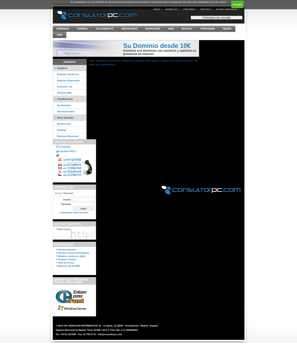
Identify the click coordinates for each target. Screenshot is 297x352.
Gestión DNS (64, 92)
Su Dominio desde (157, 45)
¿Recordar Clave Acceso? (74, 212)
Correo (82, 28)
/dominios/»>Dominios (108, 60)
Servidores (129, 28)
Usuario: (67, 199)
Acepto (237, 4)
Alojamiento (105, 28)
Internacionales (66, 111)
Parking (61, 130)
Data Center (64, 229)
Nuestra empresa (67, 249)
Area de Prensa (66, 262)
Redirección (64, 123)
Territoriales (64, 105)
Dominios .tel (64, 86)
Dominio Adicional (67, 136)
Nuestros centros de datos (72, 256)
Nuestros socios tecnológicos (73, 253)
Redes (227, 28)
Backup (187, 28)
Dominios (63, 28)
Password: (66, 204)
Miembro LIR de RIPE (69, 266)
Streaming (207, 28)
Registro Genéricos (68, 74)
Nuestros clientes (67, 259)
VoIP (60, 35)
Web (171, 28)
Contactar (65, 146)
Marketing (152, 28)
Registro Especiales (68, 80)
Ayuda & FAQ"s (68, 151)
